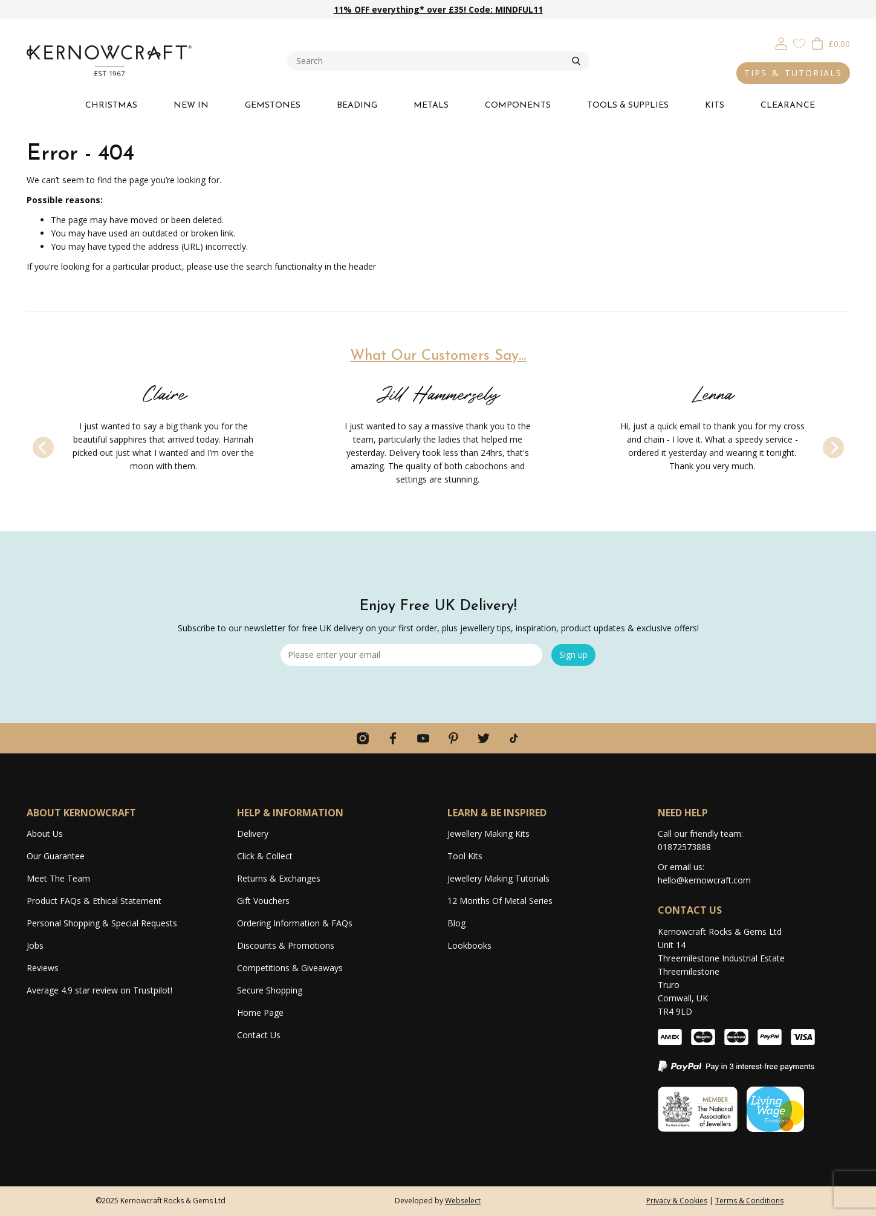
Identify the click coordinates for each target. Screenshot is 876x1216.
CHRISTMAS (111, 105)
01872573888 (684, 847)
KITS (714, 105)
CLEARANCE (788, 105)
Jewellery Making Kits (488, 833)
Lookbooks (469, 945)
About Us (45, 833)
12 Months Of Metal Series (500, 900)
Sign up (573, 654)
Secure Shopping (269, 990)
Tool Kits (464, 856)
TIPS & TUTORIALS (793, 73)
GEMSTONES (272, 105)
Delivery (252, 833)
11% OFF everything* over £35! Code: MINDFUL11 (438, 9)
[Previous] (43, 447)
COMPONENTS (518, 105)
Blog (456, 923)
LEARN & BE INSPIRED (497, 812)
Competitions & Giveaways (290, 968)
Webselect (463, 1200)
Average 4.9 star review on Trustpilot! (99, 990)
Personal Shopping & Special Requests (102, 923)
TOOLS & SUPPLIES (628, 105)
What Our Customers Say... (438, 356)
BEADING (357, 105)
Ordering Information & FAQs (294, 923)
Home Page (260, 1012)
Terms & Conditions (749, 1200)
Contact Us (259, 1035)
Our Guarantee (56, 856)
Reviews (43, 968)
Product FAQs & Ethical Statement (94, 900)
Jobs (35, 945)
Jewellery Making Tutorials (498, 878)
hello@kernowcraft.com (704, 880)
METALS (431, 105)
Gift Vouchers (263, 900)
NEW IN (191, 105)
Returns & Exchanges (278, 878)
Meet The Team (58, 878)
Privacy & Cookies (676, 1200)
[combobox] (429, 61)
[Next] (833, 447)
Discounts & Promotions (285, 945)
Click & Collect (265, 856)
